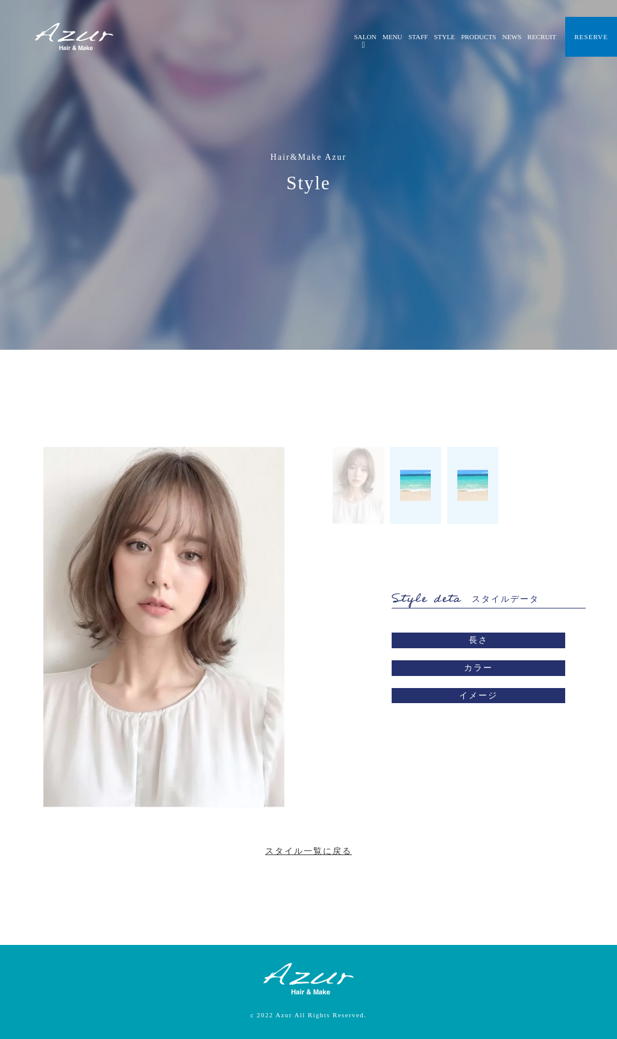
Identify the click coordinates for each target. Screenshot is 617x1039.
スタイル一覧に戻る (308, 851)
